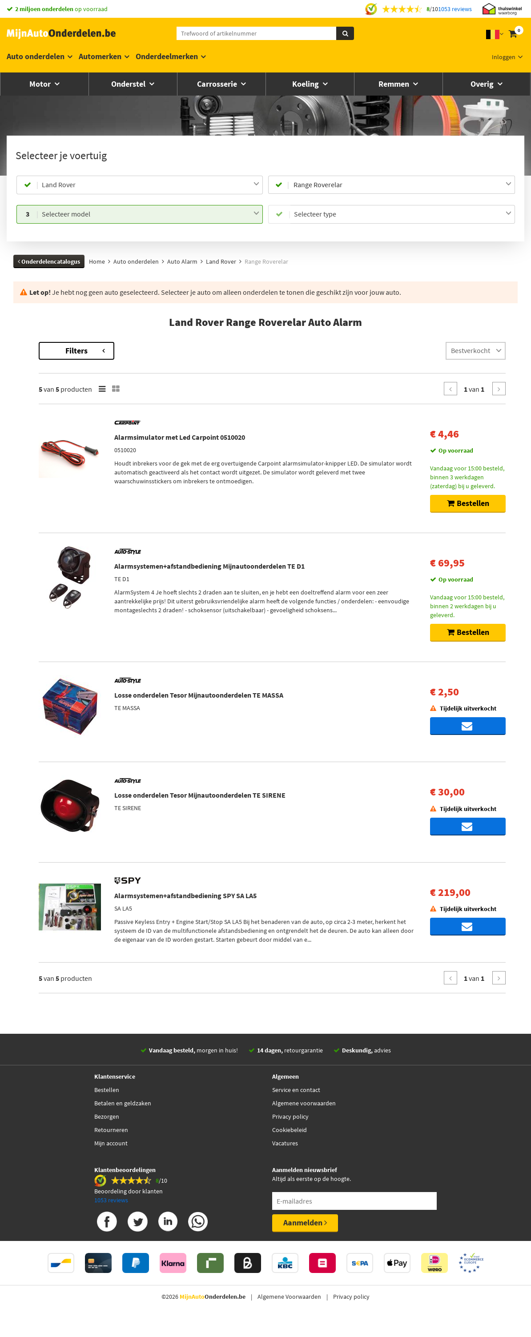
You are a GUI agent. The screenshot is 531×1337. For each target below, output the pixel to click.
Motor (40, 84)
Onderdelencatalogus (49, 261)
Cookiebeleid (289, 1143)
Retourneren (111, 1143)
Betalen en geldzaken (122, 1116)
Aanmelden (305, 1235)
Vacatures (285, 1156)
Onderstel (129, 84)
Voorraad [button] (47, 476)
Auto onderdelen (35, 56)
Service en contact (296, 1103)
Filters (196, 350)
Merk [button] (41, 387)
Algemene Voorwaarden (289, 1309)
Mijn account (111, 1156)
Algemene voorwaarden (304, 1116)
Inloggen (503, 57)
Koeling (306, 84)
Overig (483, 84)
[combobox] (150, 185)
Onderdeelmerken (167, 56)
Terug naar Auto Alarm (57, 346)
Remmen (394, 84)
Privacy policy (290, 1129)
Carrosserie (218, 84)
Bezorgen (106, 1129)
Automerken (100, 56)
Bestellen (106, 1103)
